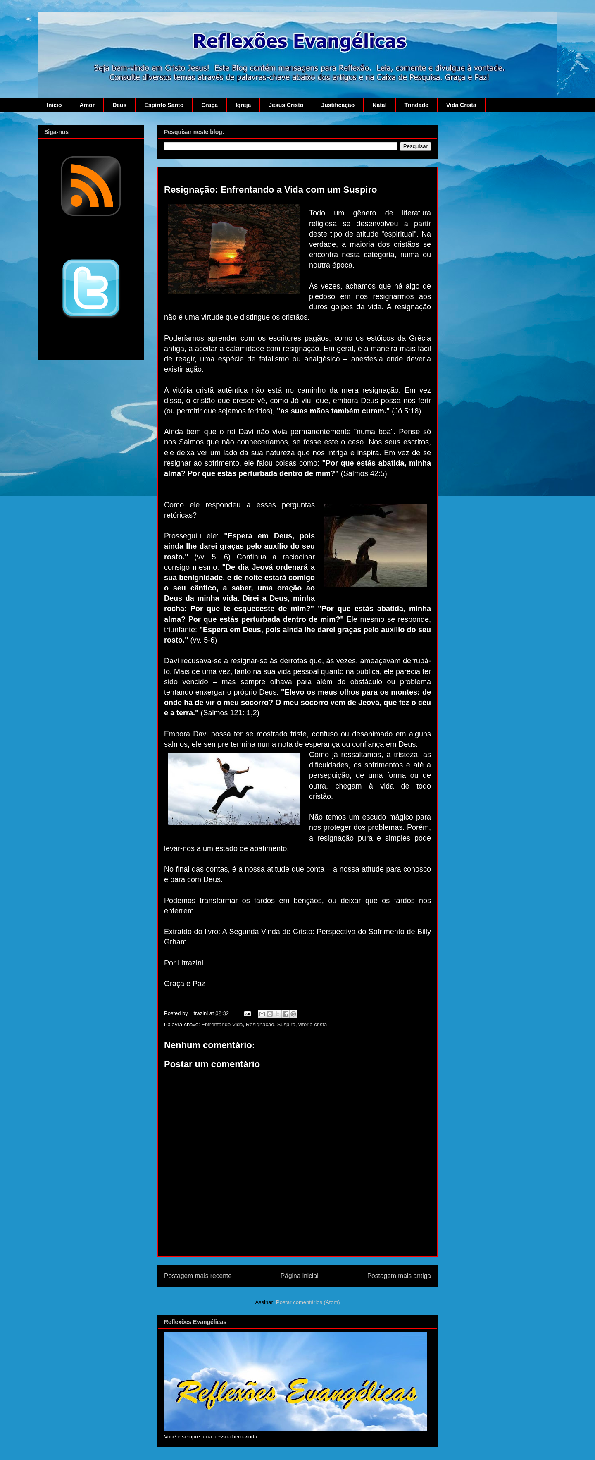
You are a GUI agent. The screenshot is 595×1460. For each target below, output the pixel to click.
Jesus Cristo (286, 105)
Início (54, 105)
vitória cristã (312, 1024)
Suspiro (286, 1024)
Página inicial (300, 1275)
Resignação (260, 1024)
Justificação (338, 105)
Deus (119, 105)
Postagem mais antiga (399, 1275)
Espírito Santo (163, 105)
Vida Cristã (461, 105)
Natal (379, 105)
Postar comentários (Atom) (308, 1302)
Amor (87, 105)
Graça (209, 105)
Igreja (243, 105)
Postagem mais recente (198, 1275)
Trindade (416, 105)
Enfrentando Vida (222, 1024)
